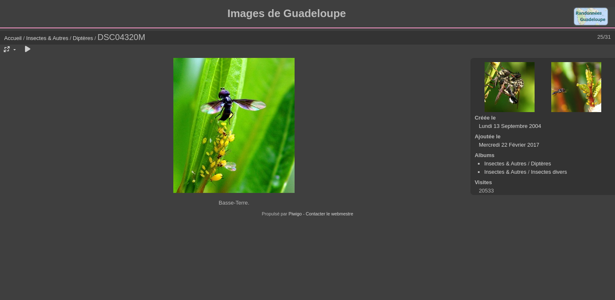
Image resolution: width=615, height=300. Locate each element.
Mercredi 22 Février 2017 (509, 145)
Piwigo (295, 213)
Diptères (83, 38)
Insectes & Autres (48, 38)
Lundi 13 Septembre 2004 (510, 126)
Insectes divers (549, 172)
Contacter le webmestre (329, 213)
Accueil (13, 38)
